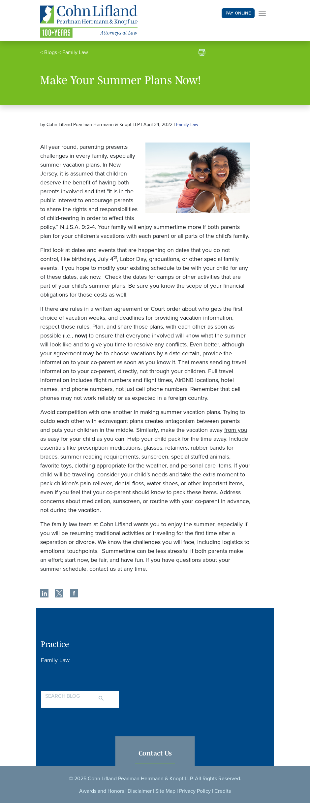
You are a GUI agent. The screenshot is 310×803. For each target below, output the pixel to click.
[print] (202, 53)
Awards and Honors (101, 791)
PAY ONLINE (238, 13)
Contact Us (155, 753)
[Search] (107, 695)
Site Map (165, 791)
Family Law (75, 52)
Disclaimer (140, 791)
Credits (222, 791)
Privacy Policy (195, 791)
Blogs (50, 52)
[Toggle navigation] (262, 13)
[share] (44, 594)
